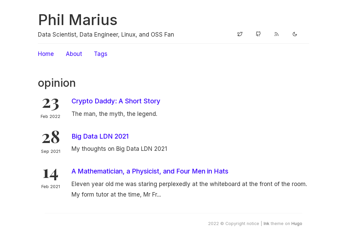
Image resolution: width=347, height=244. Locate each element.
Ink (266, 223)
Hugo (296, 223)
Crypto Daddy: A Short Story (116, 101)
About (74, 53)
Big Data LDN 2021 (100, 136)
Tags (100, 53)
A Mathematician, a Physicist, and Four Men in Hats (150, 171)
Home (46, 53)
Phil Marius (78, 20)
